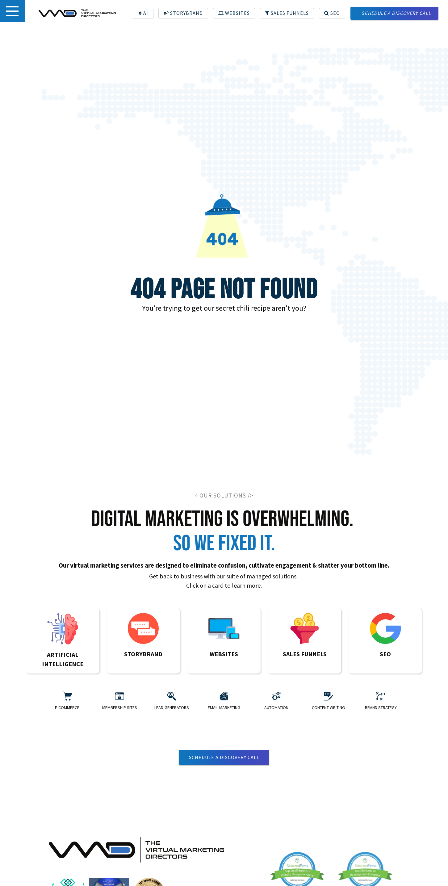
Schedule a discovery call (224, 757)
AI (143, 13)
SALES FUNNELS (287, 13)
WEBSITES (234, 13)
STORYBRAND (183, 13)
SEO (332, 13)
